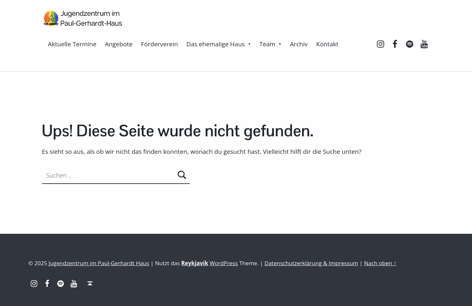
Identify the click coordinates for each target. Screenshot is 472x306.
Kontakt (327, 44)
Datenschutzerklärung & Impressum (311, 263)
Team (267, 44)
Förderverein (159, 44)
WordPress (224, 263)
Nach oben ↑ (380, 263)
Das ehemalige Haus (215, 44)
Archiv (299, 44)
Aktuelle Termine (72, 44)
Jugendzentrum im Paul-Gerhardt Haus (99, 263)
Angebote (118, 44)
